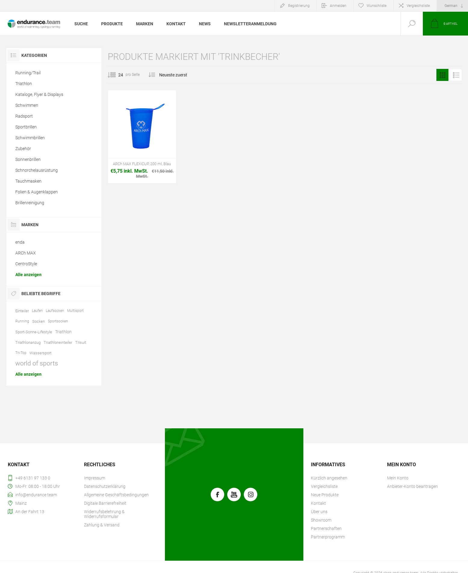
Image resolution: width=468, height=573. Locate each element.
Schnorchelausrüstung (36, 170)
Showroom (321, 520)
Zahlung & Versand (101, 524)
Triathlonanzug (28, 342)
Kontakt (318, 503)
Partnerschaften (326, 528)
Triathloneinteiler (58, 342)
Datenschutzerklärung (105, 486)
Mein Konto (397, 478)
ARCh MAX (25, 253)
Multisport (75, 311)
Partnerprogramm (328, 536)
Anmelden (338, 6)
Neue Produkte (325, 494)
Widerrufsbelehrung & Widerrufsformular (104, 514)
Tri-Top (20, 353)
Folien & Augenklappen (36, 191)
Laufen (37, 311)
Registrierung (299, 6)
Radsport (24, 116)
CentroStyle (26, 263)
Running (22, 321)
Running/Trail (28, 72)
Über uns (319, 511)
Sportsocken (58, 321)
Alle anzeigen (28, 274)
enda (20, 242)
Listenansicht (456, 75)
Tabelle (442, 75)
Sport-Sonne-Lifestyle (33, 332)
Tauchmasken (28, 181)
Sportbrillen (26, 127)
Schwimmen (26, 105)
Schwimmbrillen (30, 137)
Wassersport (40, 353)
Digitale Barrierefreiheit (105, 503)
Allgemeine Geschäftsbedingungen (116, 494)
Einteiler (22, 311)
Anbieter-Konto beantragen (412, 486)
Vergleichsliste (418, 6)
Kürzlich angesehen (329, 478)
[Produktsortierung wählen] (177, 75)
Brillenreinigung (29, 202)
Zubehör (23, 148)
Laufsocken (55, 311)
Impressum (94, 478)
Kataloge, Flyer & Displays (39, 94)
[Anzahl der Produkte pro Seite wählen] (116, 75)
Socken (38, 321)
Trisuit (80, 342)
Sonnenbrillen (28, 159)
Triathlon (23, 83)
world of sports (36, 363)
